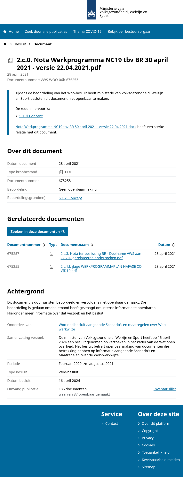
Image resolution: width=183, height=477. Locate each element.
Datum (167, 244)
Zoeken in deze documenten (38, 231)
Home (11, 31)
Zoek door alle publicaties (46, 31)
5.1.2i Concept (31, 116)
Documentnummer (26, 244)
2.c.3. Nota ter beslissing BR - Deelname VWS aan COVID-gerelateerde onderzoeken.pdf (101, 255)
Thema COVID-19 (87, 31)
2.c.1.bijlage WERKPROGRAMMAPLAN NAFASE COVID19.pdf (101, 268)
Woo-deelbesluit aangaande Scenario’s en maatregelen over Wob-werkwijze (113, 326)
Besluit (21, 44)
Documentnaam (77, 244)
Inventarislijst (165, 389)
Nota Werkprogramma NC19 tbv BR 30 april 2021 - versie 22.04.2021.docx (75, 126)
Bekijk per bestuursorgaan (129, 31)
